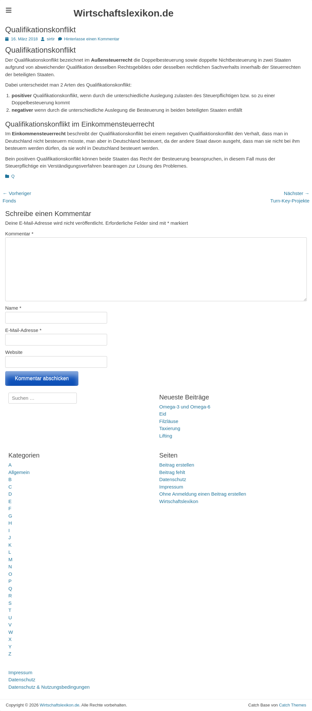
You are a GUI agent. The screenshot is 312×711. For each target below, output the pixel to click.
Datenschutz (172, 479)
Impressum (171, 486)
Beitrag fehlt (172, 472)
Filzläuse (168, 421)
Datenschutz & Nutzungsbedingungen (49, 687)
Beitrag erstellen (176, 465)
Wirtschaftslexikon (178, 501)
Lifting (165, 435)
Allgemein (19, 472)
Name (13, 308)
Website (14, 352)
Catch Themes (292, 705)
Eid (162, 414)
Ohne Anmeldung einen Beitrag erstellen (202, 494)
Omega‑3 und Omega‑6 (184, 406)
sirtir (51, 38)
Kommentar (19, 233)
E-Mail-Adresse (23, 330)
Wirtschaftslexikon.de (124, 13)
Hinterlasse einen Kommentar (91, 38)
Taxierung (169, 428)
